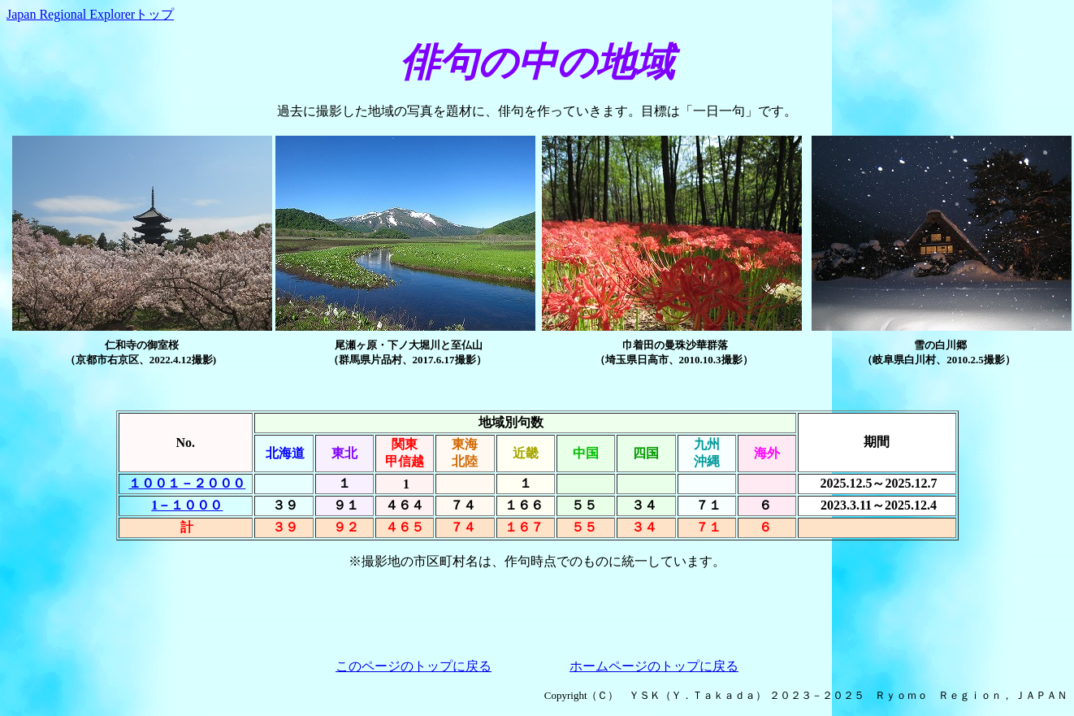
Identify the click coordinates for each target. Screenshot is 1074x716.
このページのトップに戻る (414, 666)
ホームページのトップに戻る (653, 666)
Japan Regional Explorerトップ (90, 14)
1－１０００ (187, 505)
